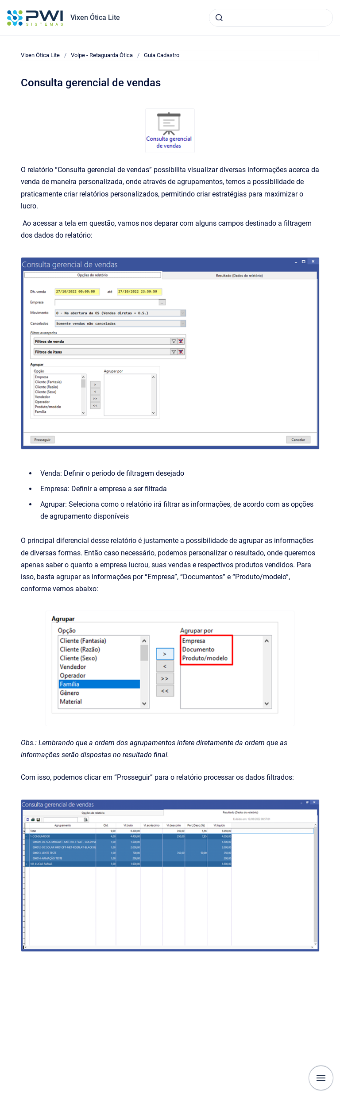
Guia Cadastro (161, 55)
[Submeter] (219, 18)
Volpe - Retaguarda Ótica (102, 55)
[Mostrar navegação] (321, 1078)
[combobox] (270, 17)
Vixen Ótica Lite (95, 17)
